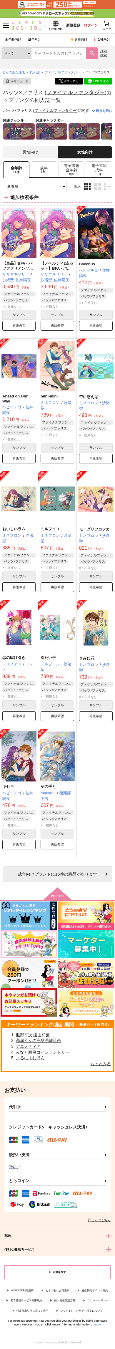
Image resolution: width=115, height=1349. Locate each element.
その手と (48, 786)
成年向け (34, 39)
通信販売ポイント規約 (94, 1290)
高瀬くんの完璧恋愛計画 (38, 1040)
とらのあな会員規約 (57, 1290)
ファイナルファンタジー (75, 92)
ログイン (91, 25)
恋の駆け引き (13, 657)
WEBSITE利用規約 (22, 1290)
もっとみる (100, 1063)
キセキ (8, 786)
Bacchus (87, 264)
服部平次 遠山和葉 (33, 1035)
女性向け (101, 39)
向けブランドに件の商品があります (57, 874)
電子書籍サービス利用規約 (26, 1300)
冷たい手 (48, 657)
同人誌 (35, 72)
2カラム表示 (97, 186)
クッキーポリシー (98, 1300)
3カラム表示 (87, 186)
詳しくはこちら (99, 1220)
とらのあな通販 (13, 72)
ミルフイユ (50, 529)
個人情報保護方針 (64, 1300)
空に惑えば (88, 397)
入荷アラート (16, 81)
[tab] (44, 169)
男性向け (78, 39)
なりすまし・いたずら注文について (81, 1310)
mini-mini (49, 396)
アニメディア (28, 1046)
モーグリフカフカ (94, 529)
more (97, 1324)
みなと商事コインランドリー (42, 1052)
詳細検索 (103, 53)
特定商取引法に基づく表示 (32, 1310)
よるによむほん (30, 1057)
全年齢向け (13, 39)
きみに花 (86, 658)
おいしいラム (13, 529)
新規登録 (73, 25)
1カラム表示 (107, 186)
